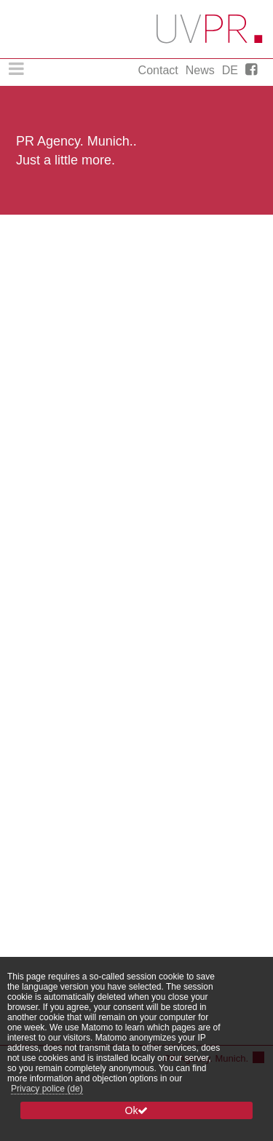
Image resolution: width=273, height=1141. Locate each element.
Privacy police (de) (47, 1089)
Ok (137, 1110)
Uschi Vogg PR (210, 29)
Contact (158, 70)
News (200, 70)
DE (230, 70)
